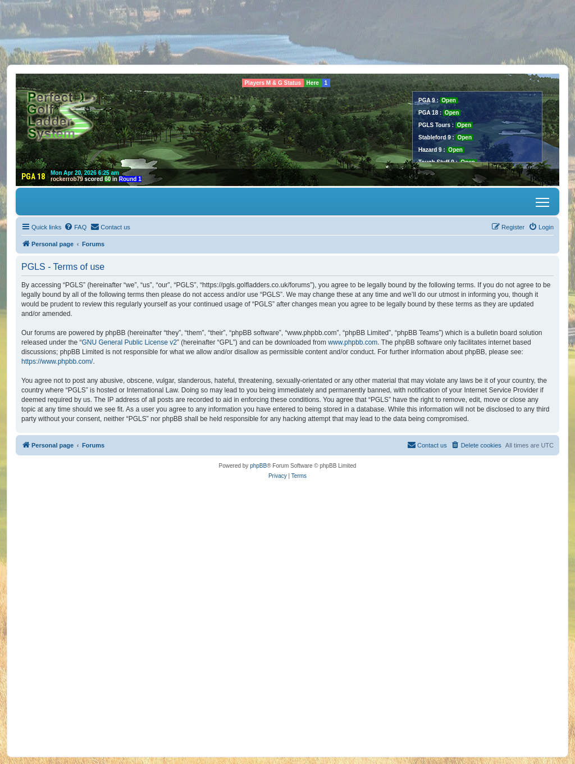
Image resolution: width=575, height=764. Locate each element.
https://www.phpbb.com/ (57, 361)
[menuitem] (75, 227)
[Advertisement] (287, 32)
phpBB (258, 466)
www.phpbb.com (352, 342)
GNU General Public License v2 (128, 342)
